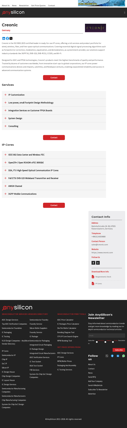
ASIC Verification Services (39, 357)
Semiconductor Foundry (39, 320)
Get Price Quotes (38, 5)
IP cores (5, 351)
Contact (51, 5)
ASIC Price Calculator (65, 320)
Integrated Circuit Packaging (41, 345)
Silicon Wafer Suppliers (38, 328)
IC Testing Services (64, 369)
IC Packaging (7, 332)
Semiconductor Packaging (40, 340)
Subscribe (119, 350)
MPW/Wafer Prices (64, 361)
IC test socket (35, 361)
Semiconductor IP (9, 355)
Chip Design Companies (11, 376)
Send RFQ (92, 377)
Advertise (92, 394)
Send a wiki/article (95, 385)
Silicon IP (5, 367)
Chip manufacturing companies (14, 400)
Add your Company (95, 381)
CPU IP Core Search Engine (67, 336)
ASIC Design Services (10, 320)
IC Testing (6, 336)
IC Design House (8, 372)
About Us (6, 5)
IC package (34, 336)
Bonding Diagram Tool (65, 332)
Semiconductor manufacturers (14, 396)
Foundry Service (36, 324)
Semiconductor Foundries (12, 328)
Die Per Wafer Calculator (66, 328)
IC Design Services (9, 384)
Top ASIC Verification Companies (14, 324)
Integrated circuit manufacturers (42, 353)
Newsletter (24, 5)
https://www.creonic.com (102, 252)
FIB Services (34, 370)
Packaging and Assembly (66, 365)
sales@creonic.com (100, 244)
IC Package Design (37, 349)
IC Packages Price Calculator (68, 324)
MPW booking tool (64, 340)
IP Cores (99, 283)
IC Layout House (8, 380)
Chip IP (4, 359)
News (14, 5)
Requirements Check (103, 277)
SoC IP (4, 363)
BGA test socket (36, 365)
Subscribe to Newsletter (98, 389)
